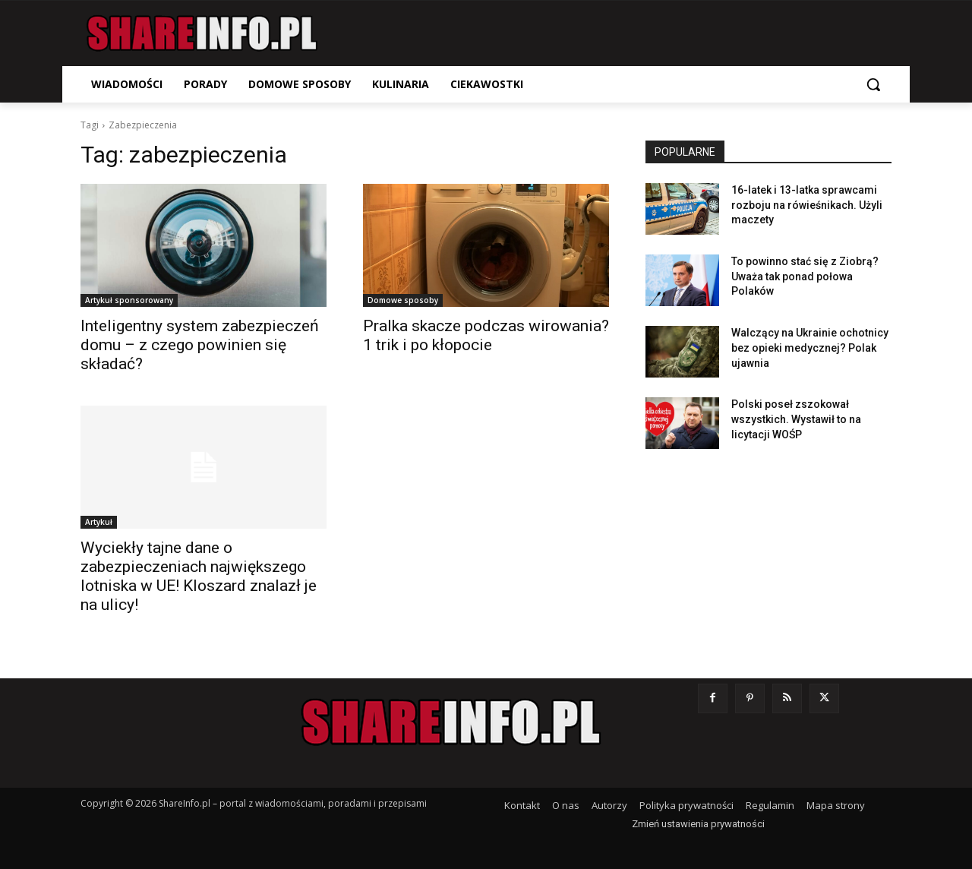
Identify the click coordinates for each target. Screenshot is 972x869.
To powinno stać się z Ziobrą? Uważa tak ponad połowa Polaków (805, 276)
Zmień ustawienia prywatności (698, 824)
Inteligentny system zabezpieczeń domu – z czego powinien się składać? (199, 345)
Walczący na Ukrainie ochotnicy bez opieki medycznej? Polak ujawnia (809, 347)
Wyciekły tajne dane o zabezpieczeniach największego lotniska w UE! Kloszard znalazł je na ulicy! (198, 576)
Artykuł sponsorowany (129, 300)
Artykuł (98, 522)
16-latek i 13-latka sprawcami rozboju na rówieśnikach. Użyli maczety (806, 205)
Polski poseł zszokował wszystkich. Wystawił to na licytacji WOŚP (796, 419)
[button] (873, 84)
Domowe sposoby (403, 300)
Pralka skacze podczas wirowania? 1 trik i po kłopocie (486, 335)
